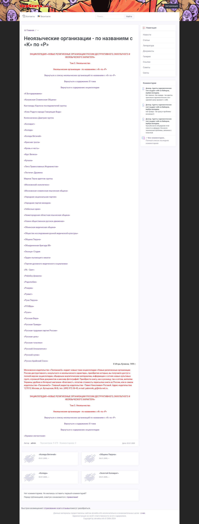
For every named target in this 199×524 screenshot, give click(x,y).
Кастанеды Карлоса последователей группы (45, 106)
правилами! (72, 497)
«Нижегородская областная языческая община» (47, 215)
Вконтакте (44, 16)
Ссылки (146, 62)
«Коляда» (28, 130)
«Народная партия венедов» (37, 203)
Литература (148, 45)
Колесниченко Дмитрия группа (39, 118)
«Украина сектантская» (34, 436)
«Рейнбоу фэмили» (33, 276)
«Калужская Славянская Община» (40, 99)
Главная (29, 30)
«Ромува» (28, 288)
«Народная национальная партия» (40, 197)
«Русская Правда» (32, 324)
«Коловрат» (29, 124)
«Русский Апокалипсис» (35, 349)
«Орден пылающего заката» (37, 257)
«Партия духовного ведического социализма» (46, 264)
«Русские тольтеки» (33, 342)
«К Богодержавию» (33, 93)
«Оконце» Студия (32, 251)
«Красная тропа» (32, 142)
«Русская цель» (31, 336)
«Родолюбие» (30, 282)
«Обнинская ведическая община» (40, 227)
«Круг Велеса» (30, 154)
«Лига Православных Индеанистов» (41, 166)
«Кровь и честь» (31, 148)
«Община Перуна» (32, 239)
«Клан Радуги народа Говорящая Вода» (42, 112)
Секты (146, 73)
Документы (148, 51)
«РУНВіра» (29, 306)
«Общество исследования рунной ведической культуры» (51, 233)
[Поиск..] (109, 16)
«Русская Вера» (31, 318)
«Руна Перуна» (31, 300)
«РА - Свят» (29, 270)
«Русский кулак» (32, 355)
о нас (143, 513)
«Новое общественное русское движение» (44, 221)
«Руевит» (28, 294)
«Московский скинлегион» (36, 185)
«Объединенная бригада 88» (37, 245)
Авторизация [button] (171, 5)
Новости (147, 35)
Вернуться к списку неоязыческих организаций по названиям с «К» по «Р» (79, 75)
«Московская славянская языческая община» (46, 191)
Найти (129, 16)
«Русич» (27, 312)
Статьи (146, 40)
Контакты (29, 16)
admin (33, 443)
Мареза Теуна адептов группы (38, 178)
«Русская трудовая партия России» (40, 330)
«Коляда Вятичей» (32, 136)
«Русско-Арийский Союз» (36, 361)
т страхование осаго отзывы (56, 508)
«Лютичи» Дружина (33, 172)
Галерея (147, 56)
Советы (146, 67)
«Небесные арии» (32, 209)
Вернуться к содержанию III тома (80, 81)
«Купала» (28, 160)
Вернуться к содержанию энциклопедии (80, 87)
